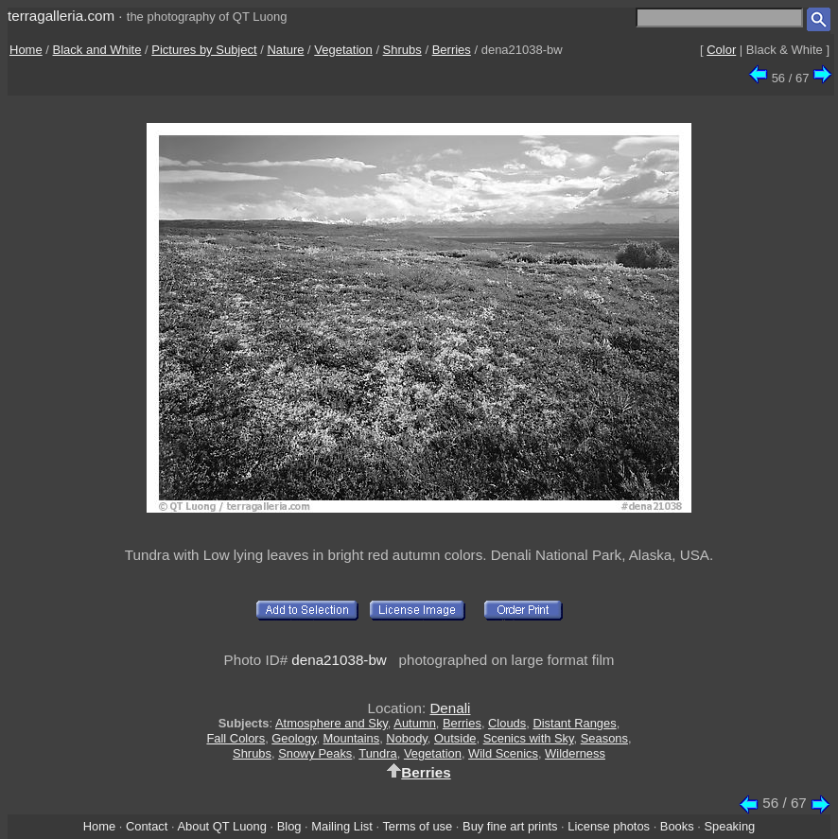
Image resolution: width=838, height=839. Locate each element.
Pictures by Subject (203, 50)
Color (721, 50)
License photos (608, 826)
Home (26, 50)
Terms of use (417, 826)
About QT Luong (221, 826)
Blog (289, 826)
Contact (146, 826)
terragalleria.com (61, 16)
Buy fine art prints (510, 826)
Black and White (97, 50)
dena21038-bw (339, 660)
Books (677, 826)
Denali (449, 708)
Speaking (729, 826)
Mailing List (342, 826)
